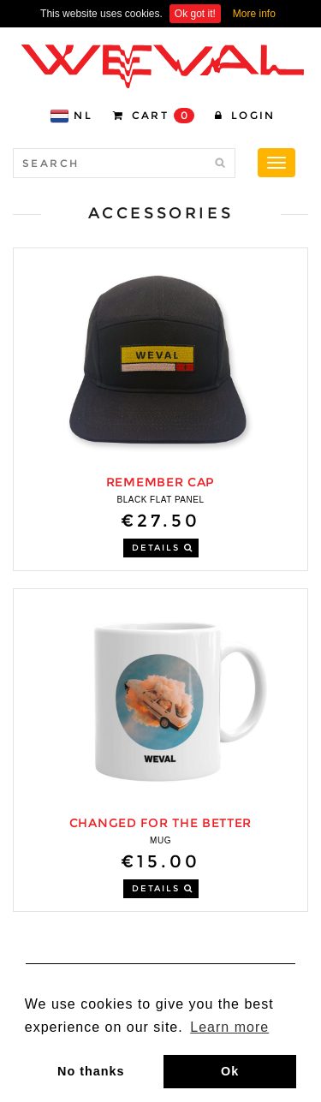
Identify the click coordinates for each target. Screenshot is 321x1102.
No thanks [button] (91, 1071)
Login (245, 115)
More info (254, 14)
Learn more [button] (229, 1027)
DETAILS (162, 547)
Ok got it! (195, 14)
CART (153, 115)
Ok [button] (230, 1071)
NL (71, 116)
